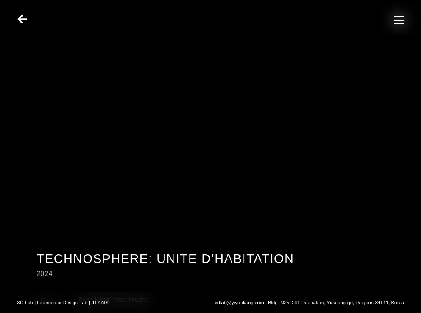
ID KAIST (101, 302)
